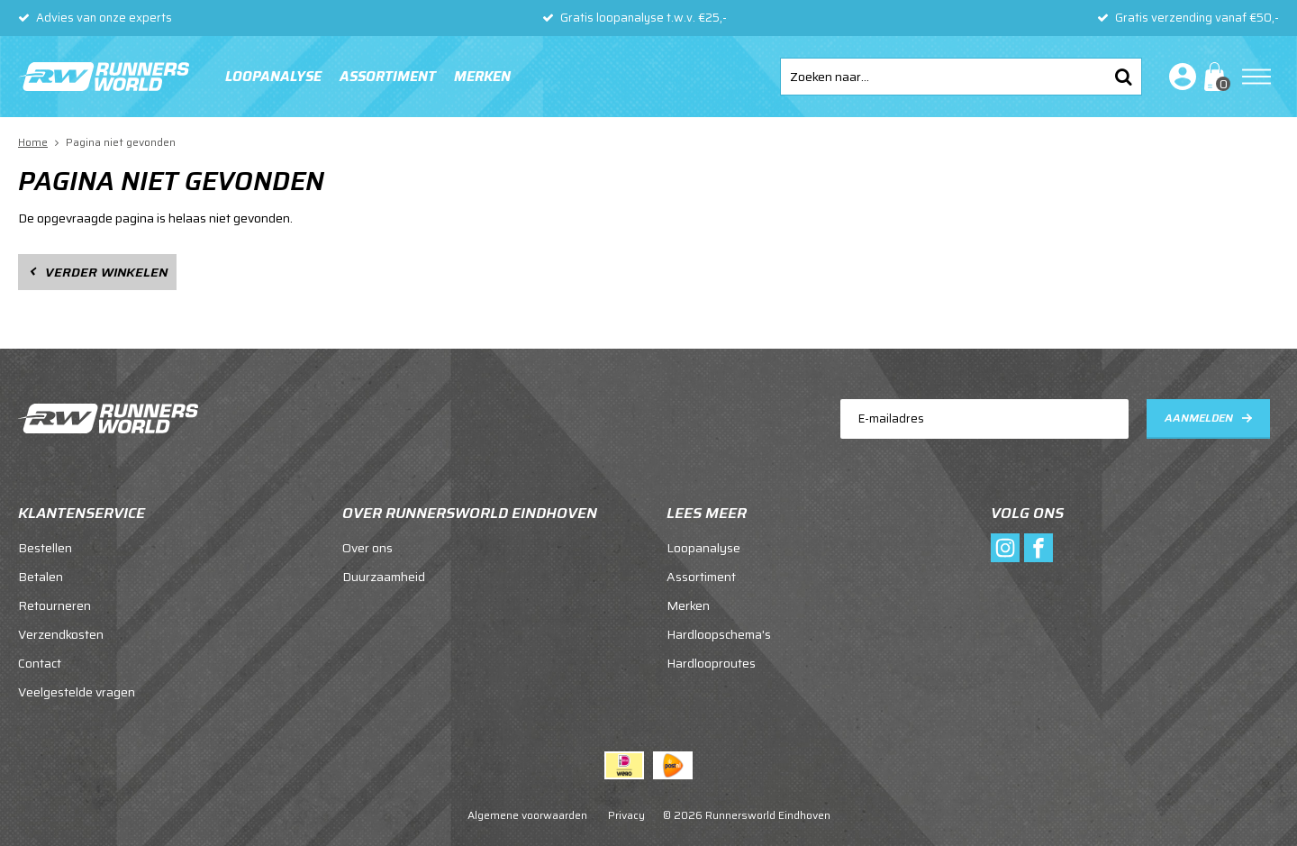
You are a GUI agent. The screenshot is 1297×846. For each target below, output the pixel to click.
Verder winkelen (106, 272)
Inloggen (1179, 76)
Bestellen (45, 548)
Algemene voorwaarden (527, 814)
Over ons (367, 548)
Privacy (626, 814)
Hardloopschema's (719, 634)
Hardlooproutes (711, 663)
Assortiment (388, 76)
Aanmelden (1199, 417)
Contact (39, 663)
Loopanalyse (273, 76)
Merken (482, 76)
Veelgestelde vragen (76, 692)
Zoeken (1123, 77)
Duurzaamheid (383, 577)
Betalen (40, 577)
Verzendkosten (61, 634)
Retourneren (54, 605)
